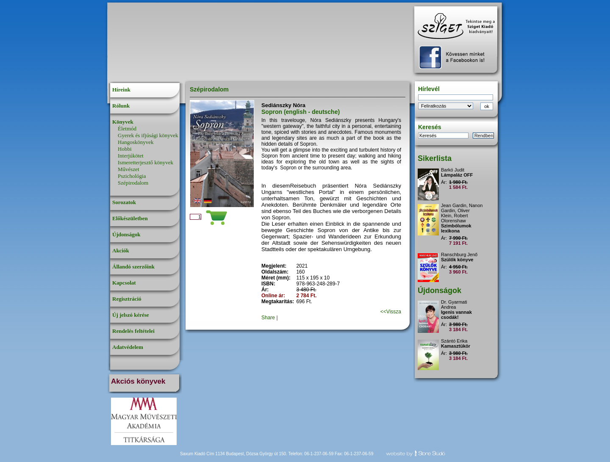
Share (268, 318)
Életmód (127, 128)
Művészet (128, 169)
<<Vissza (390, 312)
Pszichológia (132, 176)
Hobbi (125, 149)
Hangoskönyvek (136, 142)
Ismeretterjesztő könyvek (145, 162)
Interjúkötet (131, 155)
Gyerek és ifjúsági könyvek (148, 135)
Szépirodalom (133, 183)
